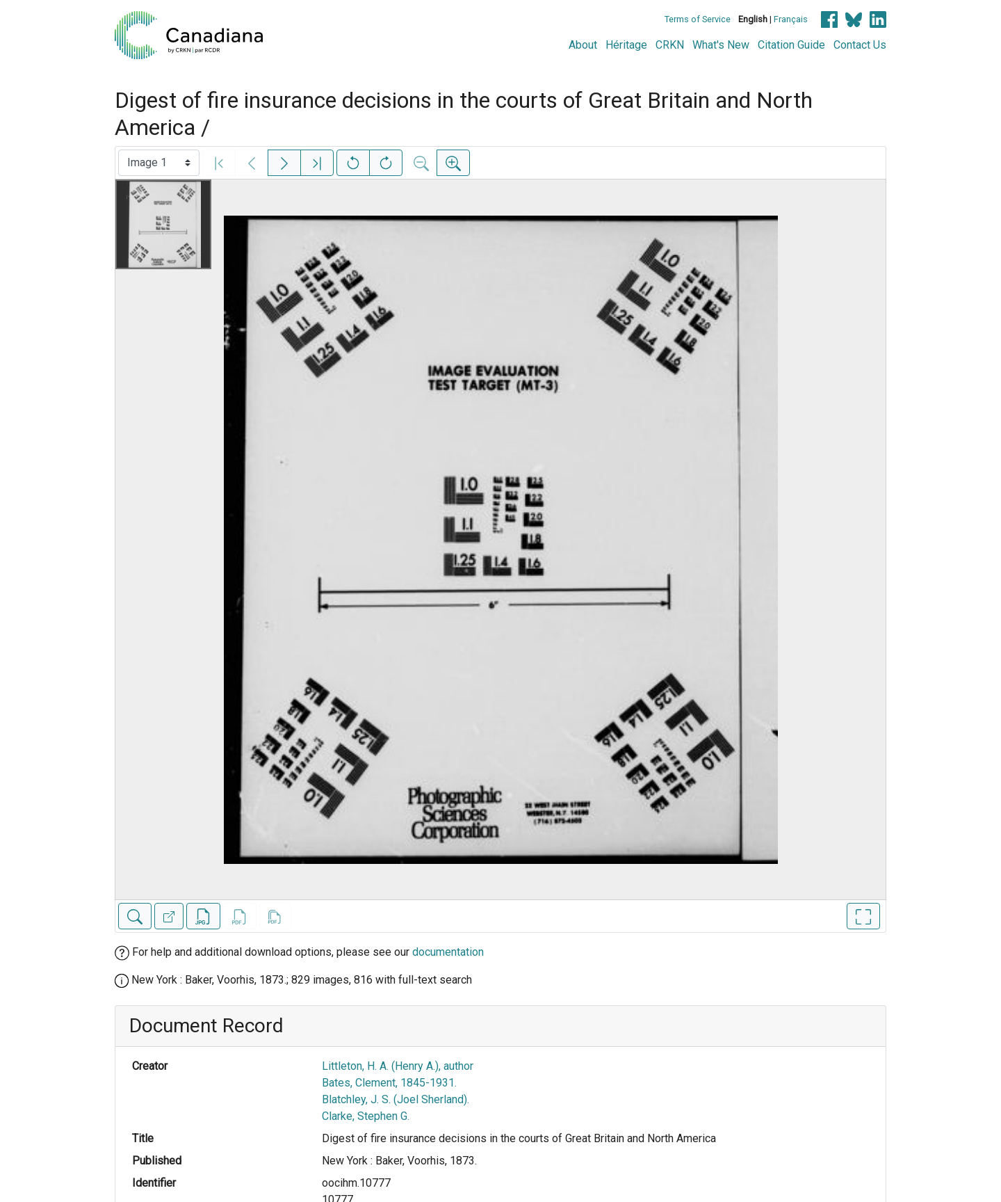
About (583, 44)
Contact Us (859, 44)
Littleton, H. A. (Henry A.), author (397, 1066)
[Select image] (159, 163)
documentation (448, 952)
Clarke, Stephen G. (365, 1116)
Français (791, 19)
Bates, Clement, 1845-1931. (389, 1082)
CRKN (670, 44)
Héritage (626, 44)
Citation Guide (791, 44)
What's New (720, 44)
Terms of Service (698, 19)
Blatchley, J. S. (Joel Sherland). (395, 1099)
